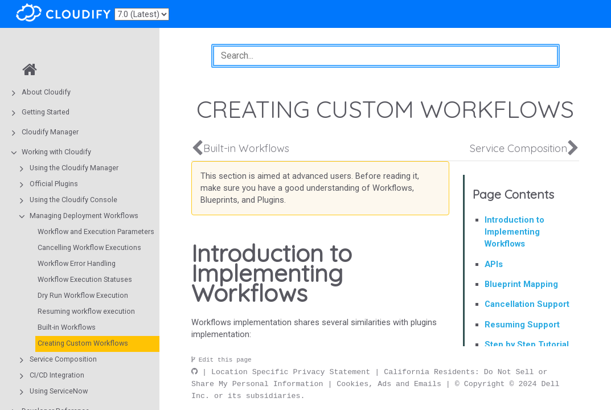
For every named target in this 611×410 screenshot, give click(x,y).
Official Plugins (54, 183)
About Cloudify (46, 92)
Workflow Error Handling (77, 263)
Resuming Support (522, 324)
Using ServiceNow (59, 391)
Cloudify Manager (50, 132)
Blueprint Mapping (521, 284)
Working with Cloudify (56, 151)
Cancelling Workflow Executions (89, 247)
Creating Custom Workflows (83, 343)
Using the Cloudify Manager (74, 167)
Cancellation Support (527, 304)
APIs (494, 264)
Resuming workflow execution (86, 311)
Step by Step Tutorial (527, 344)
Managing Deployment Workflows (84, 215)
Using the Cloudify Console (73, 199)
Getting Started (45, 112)
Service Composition (63, 359)
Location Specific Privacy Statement (290, 372)
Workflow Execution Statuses (85, 279)
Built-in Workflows (67, 327)
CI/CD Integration (57, 375)
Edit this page (221, 360)
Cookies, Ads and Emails (389, 384)
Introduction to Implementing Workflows (514, 232)
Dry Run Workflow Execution (83, 295)
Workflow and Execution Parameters (96, 231)
